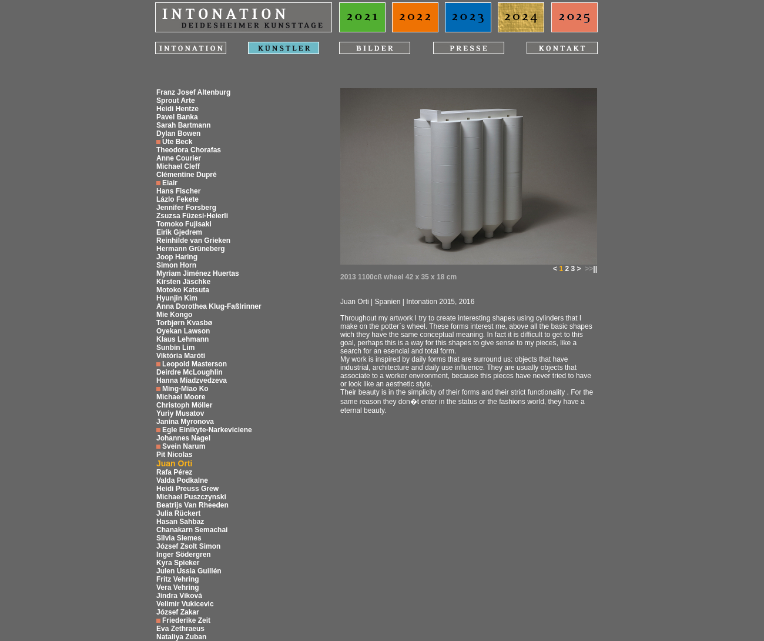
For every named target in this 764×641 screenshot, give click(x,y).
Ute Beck (177, 142)
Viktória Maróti (180, 356)
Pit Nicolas (174, 454)
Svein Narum (183, 446)
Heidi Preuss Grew (187, 489)
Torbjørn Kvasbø (184, 323)
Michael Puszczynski (191, 497)
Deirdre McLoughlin (189, 372)
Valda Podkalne (182, 480)
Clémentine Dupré (186, 175)
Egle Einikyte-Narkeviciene (207, 430)
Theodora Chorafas (188, 150)
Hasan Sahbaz (180, 522)
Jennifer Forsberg (186, 207)
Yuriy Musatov (180, 413)
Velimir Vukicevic (185, 604)
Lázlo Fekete (177, 199)
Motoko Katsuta (182, 290)
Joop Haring (176, 257)
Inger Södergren (183, 554)
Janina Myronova (185, 422)
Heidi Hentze (177, 109)
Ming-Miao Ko (185, 389)
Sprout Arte (175, 100)
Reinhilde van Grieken (193, 240)
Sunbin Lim (175, 347)
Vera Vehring (177, 587)
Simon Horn (176, 265)
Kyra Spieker (177, 563)
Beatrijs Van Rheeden (192, 505)
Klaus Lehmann (182, 339)
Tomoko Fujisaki (184, 224)
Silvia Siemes (179, 538)
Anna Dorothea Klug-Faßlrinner (209, 306)
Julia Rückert (178, 513)
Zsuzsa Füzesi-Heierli (192, 216)
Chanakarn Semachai (191, 530)
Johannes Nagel (183, 438)
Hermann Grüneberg (190, 249)
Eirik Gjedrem (179, 232)
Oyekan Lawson (183, 331)
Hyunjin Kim (176, 298)
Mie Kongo (174, 315)
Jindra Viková (179, 596)
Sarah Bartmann (183, 125)
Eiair (169, 183)
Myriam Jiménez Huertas (197, 273)
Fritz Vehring (177, 579)
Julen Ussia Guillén (189, 571)
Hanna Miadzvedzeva (191, 380)
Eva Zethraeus (180, 629)
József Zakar (177, 612)
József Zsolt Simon (188, 546)
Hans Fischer (178, 191)
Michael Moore (180, 397)
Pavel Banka (177, 117)
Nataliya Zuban (181, 637)
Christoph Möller (184, 405)
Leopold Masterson (194, 364)
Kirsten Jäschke (183, 282)
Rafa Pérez (174, 472)
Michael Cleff (178, 166)
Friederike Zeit (186, 620)
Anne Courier (178, 158)
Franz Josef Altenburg (193, 92)
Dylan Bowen (178, 133)
